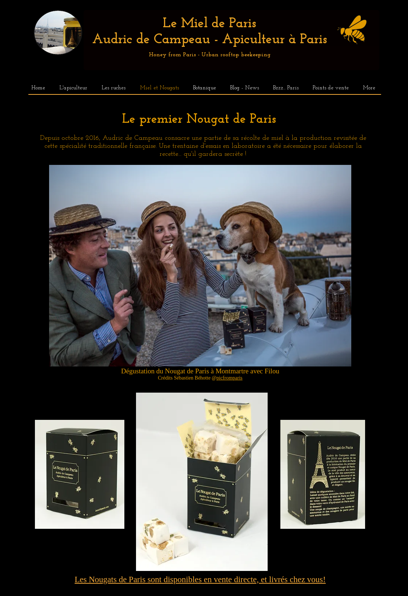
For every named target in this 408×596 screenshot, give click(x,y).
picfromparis (229, 378)
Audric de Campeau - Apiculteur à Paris (209, 40)
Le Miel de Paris (209, 24)
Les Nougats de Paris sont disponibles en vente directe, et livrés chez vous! (200, 579)
